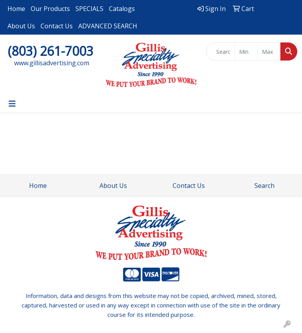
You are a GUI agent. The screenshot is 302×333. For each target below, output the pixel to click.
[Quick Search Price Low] (246, 51)
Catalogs (122, 8)
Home (16, 8)
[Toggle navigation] (12, 103)
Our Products (50, 8)
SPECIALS (89, 8)
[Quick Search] (220, 51)
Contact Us (57, 26)
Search (264, 185)
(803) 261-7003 (50, 50)
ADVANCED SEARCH (107, 26)
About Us (21, 26)
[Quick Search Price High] (269, 51)
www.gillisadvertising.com (51, 63)
